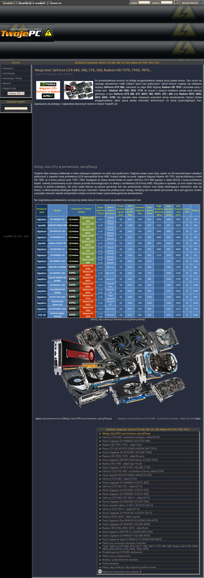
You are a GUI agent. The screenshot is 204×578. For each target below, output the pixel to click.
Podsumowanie (110, 563)
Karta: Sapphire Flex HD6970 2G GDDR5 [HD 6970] (130, 520)
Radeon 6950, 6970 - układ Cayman (121, 516)
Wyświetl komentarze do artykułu (120, 571)
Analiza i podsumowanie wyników (120, 559)
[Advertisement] (132, 33)
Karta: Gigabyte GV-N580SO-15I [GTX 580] (125, 494)
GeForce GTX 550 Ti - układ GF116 (120, 509)
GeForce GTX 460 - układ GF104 (119, 478)
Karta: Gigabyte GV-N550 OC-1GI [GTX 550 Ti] (127, 512)
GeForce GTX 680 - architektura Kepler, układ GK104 (131, 437)
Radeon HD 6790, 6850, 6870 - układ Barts (125, 528)
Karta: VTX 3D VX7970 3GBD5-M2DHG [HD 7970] (129, 448)
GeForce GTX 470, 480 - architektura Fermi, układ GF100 (133, 471)
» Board (6, 83)
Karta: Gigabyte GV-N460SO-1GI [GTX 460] (125, 482)
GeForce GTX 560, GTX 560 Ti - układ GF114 (126, 497)
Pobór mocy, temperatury (116, 556)
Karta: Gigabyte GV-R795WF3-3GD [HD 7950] (127, 452)
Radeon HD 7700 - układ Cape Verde (122, 463)
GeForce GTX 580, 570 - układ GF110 (122, 486)
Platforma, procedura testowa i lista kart (124, 543)
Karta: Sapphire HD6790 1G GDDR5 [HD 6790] (127, 531)
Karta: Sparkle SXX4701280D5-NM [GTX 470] (127, 475)
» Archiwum (8, 73)
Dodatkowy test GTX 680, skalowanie (122, 552)
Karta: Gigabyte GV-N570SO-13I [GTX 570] (125, 490)
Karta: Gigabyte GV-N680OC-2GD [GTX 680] (126, 441)
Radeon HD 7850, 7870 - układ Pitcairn (123, 456)
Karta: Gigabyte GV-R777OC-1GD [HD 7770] (126, 467)
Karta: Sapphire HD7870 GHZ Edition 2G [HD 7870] (129, 460)
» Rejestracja (9, 88)
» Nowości (7, 68)
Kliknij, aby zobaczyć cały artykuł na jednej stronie (129, 567)
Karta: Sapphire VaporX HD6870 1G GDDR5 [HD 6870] (131, 539)
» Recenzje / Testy (12, 78)
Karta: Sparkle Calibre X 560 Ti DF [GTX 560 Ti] (127, 505)
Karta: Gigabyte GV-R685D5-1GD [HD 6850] (126, 535)
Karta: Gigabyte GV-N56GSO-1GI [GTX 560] (125, 501)
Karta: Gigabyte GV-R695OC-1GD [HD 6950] (126, 524)
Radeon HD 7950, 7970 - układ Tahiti (122, 444)
